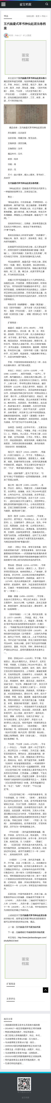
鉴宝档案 (26, 4)
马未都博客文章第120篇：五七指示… (22, 1039)
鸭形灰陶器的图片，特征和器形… (20, 1032)
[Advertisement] (25, 57)
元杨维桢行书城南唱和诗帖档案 (30, 932)
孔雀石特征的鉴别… (14, 1063)
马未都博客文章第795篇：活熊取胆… (22, 1053)
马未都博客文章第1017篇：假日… (20, 1042)
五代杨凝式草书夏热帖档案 (28, 927)
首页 (38, 16)
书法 (44, 16)
